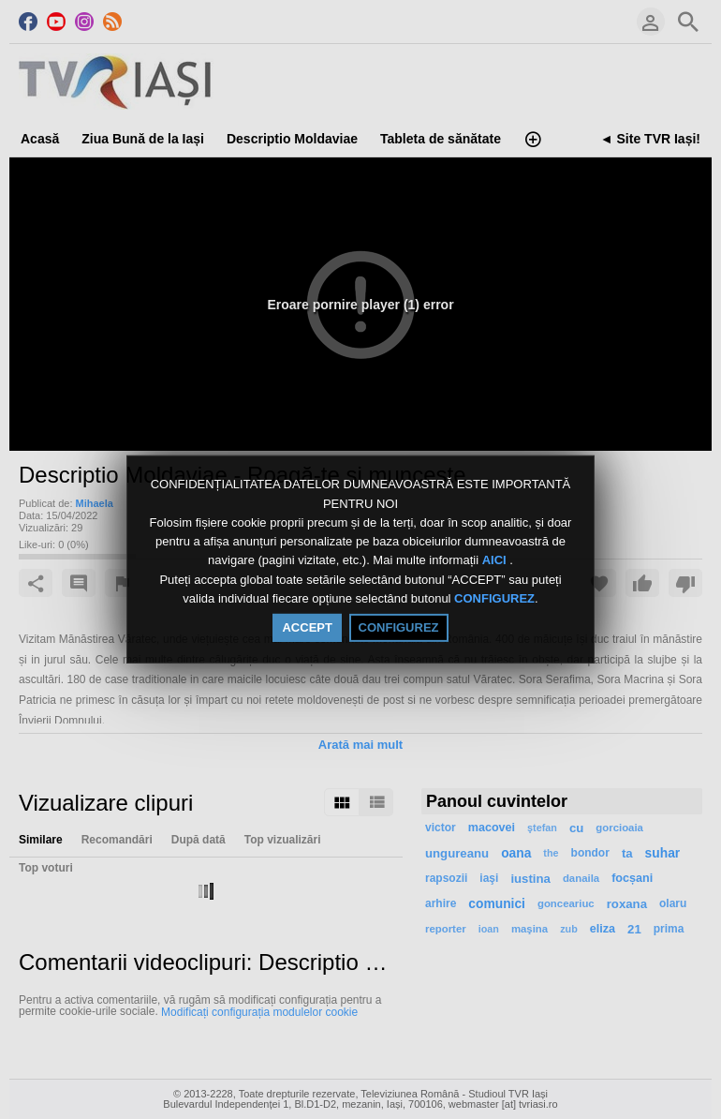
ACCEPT (306, 627)
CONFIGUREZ (494, 598)
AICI (496, 561)
